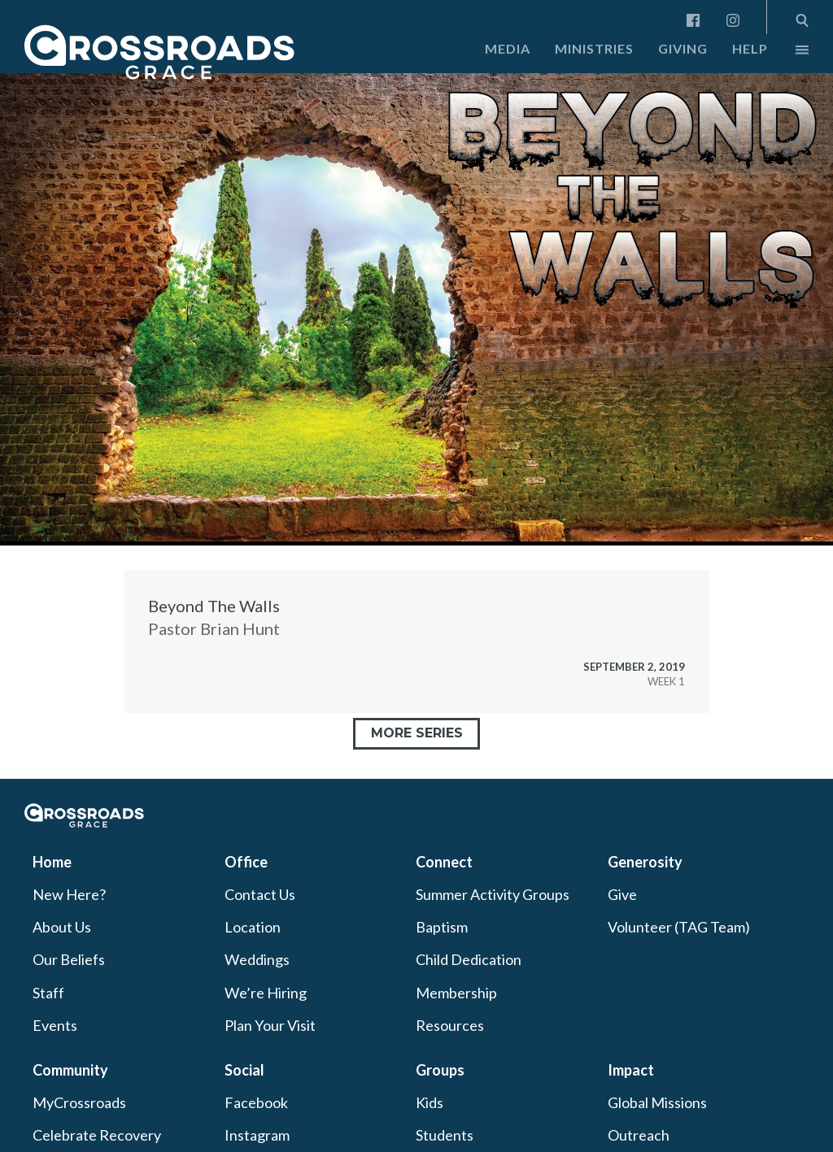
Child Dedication (468, 959)
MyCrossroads (79, 1102)
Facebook (256, 1102)
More (788, 53)
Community (70, 1070)
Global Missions (657, 1102)
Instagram (257, 1135)
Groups (440, 1070)
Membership (456, 993)
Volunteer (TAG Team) (679, 927)
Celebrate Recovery (97, 1135)
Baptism (442, 927)
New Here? (69, 894)
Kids (429, 1102)
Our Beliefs (69, 959)
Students (444, 1135)
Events (55, 1025)
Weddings (257, 959)
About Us (62, 927)
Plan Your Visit (270, 1025)
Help (750, 48)
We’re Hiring (266, 993)
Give (622, 894)
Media (507, 48)
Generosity (645, 862)
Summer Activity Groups (492, 894)
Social (244, 1070)
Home (52, 862)
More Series (417, 733)
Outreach (638, 1135)
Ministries (594, 48)
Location (253, 927)
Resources (450, 1025)
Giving (683, 48)
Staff (48, 993)
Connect (444, 862)
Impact (631, 1070)
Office (246, 862)
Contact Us (260, 894)
